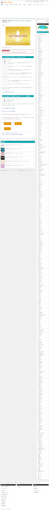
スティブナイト (40, 228)
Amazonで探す (18, 123)
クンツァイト (40, 171)
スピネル (39, 235)
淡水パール (39, 465)
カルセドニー (40, 129)
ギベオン (39, 149)
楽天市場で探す (7, 123)
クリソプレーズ (40, 161)
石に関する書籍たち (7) (5, 494)
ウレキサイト (40, 90)
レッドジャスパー (40, 435)
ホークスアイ (40, 376)
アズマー (39, 45)
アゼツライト (40, 53)
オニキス (39, 102)
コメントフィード (36, 490)
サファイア (39, 186)
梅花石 (39, 462)
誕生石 (20, 4)
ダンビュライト (40, 277)
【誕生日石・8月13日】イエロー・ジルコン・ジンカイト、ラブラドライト (9, 170)
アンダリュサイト (40, 75)
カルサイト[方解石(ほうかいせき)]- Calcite (8, 108)
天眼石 (39, 455)
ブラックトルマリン (41, 344)
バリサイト (39, 317)
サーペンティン (40, 196)
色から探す (6, 4)
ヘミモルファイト (40, 361)
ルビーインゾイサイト (41, 433)
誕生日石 (3, 25)
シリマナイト (40, 206)
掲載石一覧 (2, 4)
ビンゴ (46, 4)
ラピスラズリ (40, 418)
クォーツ (39, 154)
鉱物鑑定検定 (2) (4, 505)
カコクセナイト (40, 122)
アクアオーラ (40, 38)
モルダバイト (40, 408)
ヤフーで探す (7, 128)
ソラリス (39, 255)
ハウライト (39, 309)
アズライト (39, 48)
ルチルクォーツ (40, 428)
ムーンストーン (40, 391)
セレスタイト (40, 250)
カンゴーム (39, 132)
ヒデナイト (39, 324)
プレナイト (39, 356)
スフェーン (39, 238)
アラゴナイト (40, 70)
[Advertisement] (24, 12)
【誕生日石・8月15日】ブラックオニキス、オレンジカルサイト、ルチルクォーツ (26, 170)
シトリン (39, 198)
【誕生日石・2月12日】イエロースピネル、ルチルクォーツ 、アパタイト (13, 165)
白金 (39, 467)
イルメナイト (40, 87)
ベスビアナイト (40, 366)
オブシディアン (40, 107)
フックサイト (40, 334)
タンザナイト (40, 265)
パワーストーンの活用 (36, 4)
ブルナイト (39, 349)
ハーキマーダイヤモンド (41, 314)
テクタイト (39, 287)
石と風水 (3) (3, 490)
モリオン (39, 403)
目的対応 (11, 4)
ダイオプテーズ (40, 272)
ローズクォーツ (40, 445)
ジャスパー (39, 213)
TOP (7, 482)
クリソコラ (39, 159)
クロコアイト (40, 166)
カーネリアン (40, 134)
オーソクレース (40, 112)
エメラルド (39, 92)
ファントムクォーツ (41, 329)
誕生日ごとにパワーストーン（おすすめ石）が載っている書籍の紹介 (12, 134)
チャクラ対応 (15, 4)
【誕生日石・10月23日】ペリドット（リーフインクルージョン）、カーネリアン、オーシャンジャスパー (17, 161)
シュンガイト (40, 203)
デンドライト (40, 292)
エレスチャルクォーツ (41, 95)
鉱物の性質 (29, 4)
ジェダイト (39, 208)
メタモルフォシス (40, 393)
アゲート (39, 43)
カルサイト (39, 127)
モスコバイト (40, 398)
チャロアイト (40, 280)
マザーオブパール (40, 381)
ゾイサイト (39, 260)
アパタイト (39, 55)
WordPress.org (36, 492)
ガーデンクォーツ (40, 139)
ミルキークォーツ (40, 388)
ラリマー (39, 423)
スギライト (39, 223)
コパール (39, 176)
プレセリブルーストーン (41, 354)
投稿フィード (36, 488)
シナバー (39, 201)
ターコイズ (39, 270)
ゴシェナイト (40, 181)
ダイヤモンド (40, 275)
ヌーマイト (39, 302)
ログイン (35, 486)
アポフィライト (40, 60)
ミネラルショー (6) (4, 488)
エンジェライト (40, 97)
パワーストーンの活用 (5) (5, 486)
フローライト (40, 339)
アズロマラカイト (40, 50)
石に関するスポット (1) (5, 492)
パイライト (39, 319)
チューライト (40, 282)
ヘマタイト (39, 359)
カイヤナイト (40, 117)
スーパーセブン (40, 245)
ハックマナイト (40, 312)
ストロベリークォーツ (41, 233)
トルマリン (39, 297)
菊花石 (39, 470)
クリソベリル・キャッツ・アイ (42, 164)
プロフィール (42, 4)
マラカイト (39, 383)
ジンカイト (39, 218)
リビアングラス (40, 425)
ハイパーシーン (40, 307)
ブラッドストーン (40, 346)
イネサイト (39, 85)
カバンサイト (40, 124)
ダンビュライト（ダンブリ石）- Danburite (8, 111)
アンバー (39, 80)
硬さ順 (24, 4)
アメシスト (39, 65)
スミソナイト (40, 240)
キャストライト (40, 144)
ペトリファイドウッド (41, 371)
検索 (37, 19)
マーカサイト (40, 386)
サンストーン (40, 191)
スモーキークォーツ (41, 243)
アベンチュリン (40, 58)
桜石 (39, 460)
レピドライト (40, 440)
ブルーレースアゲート (41, 351)
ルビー (39, 430)
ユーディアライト (40, 413)
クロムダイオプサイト (41, 169)
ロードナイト (40, 450)
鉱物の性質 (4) (3, 503)
